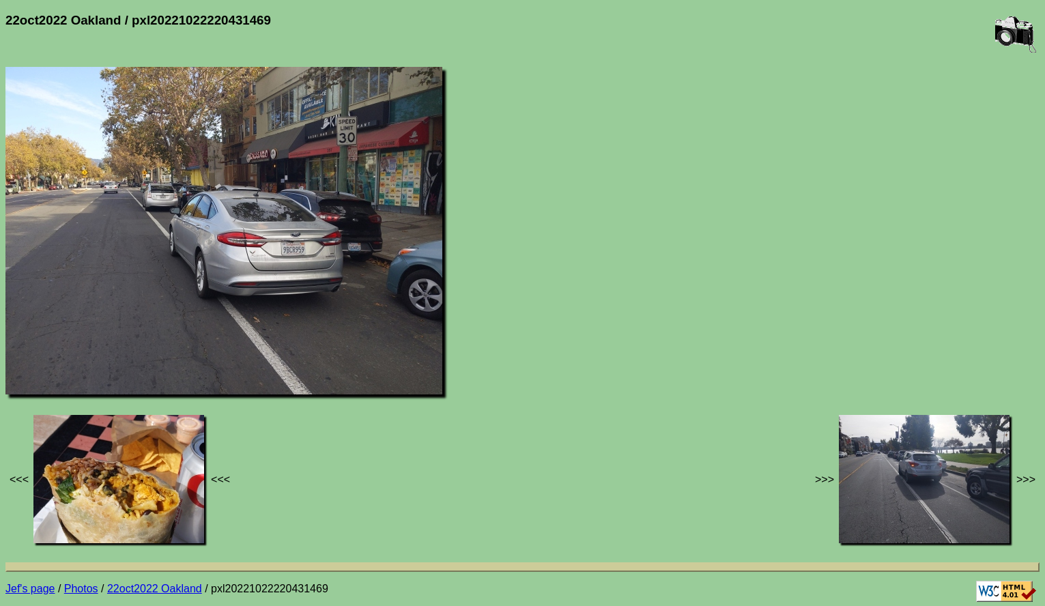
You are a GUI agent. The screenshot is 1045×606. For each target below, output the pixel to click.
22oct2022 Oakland (154, 588)
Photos (81, 588)
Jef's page (30, 588)
